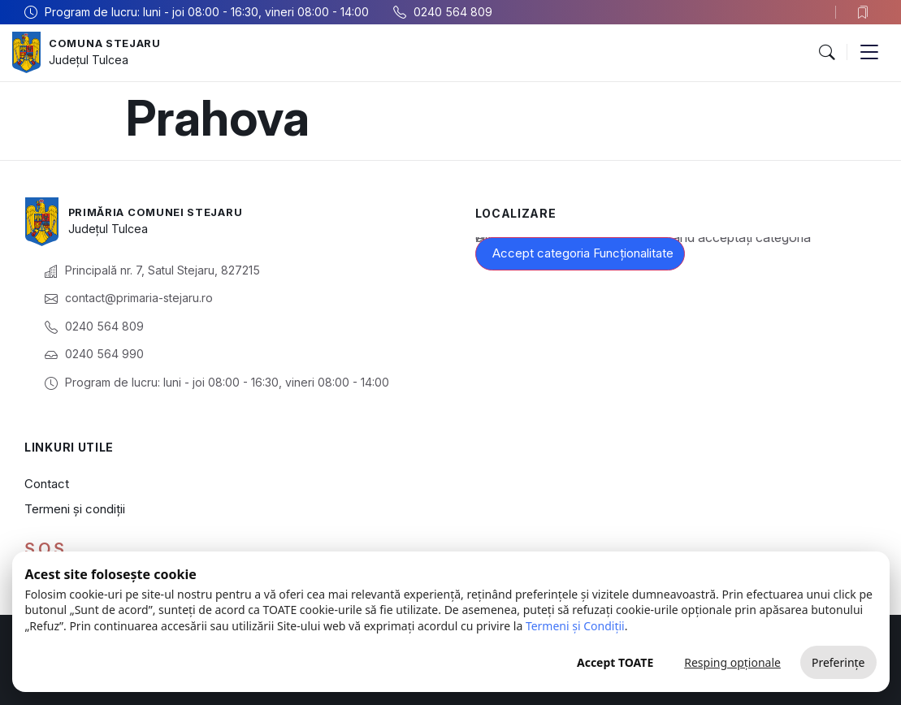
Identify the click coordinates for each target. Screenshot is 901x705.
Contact (46, 483)
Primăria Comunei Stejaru (163, 212)
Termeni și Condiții (575, 626)
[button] (826, 52)
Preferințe (838, 662)
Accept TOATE (615, 662)
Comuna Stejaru (109, 43)
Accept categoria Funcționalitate (583, 253)
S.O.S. (46, 549)
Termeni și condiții (74, 509)
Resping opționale (732, 662)
